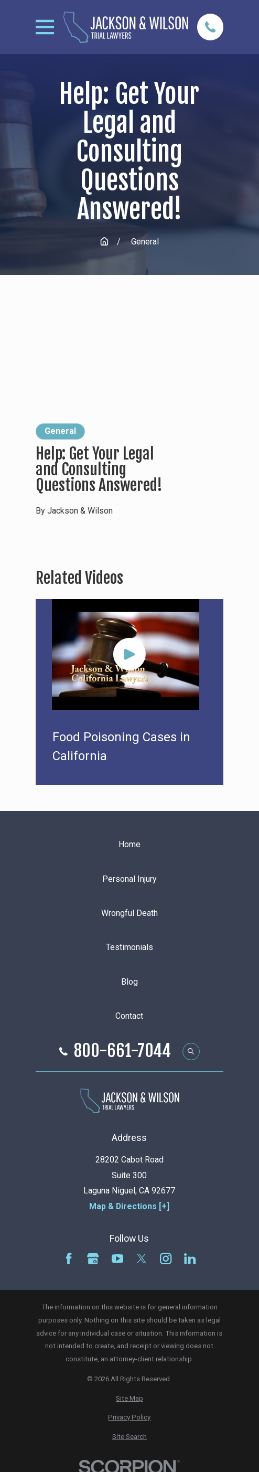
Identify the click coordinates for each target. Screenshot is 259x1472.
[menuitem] (129, 1398)
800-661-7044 (122, 1051)
